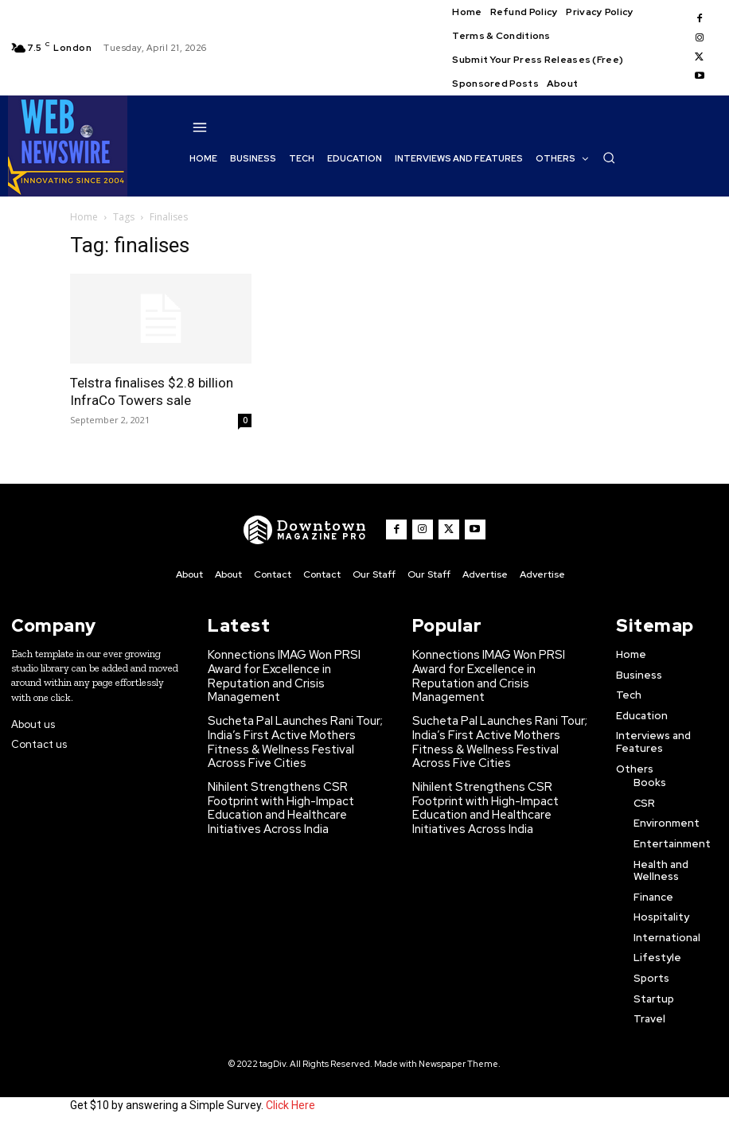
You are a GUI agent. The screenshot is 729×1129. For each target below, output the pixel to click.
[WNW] (310, 530)
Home (84, 217)
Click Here (290, 1103)
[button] (608, 157)
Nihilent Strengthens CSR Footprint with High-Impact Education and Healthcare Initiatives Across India (295, 761)
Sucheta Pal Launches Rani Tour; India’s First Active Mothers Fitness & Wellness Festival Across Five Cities (298, 714)
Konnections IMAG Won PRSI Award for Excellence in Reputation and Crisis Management (293, 666)
